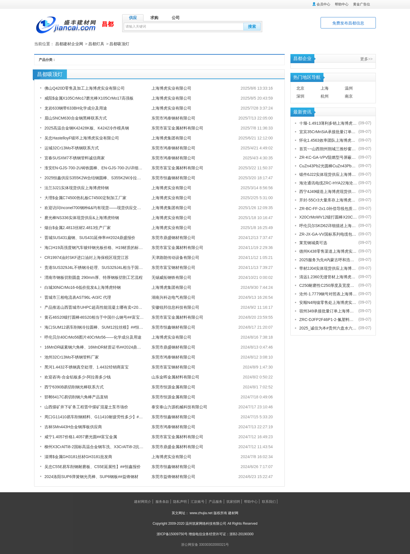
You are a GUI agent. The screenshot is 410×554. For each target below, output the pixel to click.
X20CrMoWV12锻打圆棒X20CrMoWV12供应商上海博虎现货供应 (328, 217)
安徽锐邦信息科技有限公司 (175, 307)
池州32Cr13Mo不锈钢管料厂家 (71, 357)
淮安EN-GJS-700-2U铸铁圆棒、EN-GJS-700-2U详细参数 (95, 167)
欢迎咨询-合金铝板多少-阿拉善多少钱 (77, 376)
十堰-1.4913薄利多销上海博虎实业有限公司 (328, 123)
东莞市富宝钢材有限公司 (173, 267)
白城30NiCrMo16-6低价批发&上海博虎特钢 (82, 287)
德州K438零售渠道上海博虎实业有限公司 (328, 251)
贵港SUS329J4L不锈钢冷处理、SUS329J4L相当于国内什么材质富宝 (105, 267)
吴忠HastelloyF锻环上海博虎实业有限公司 (81, 137)
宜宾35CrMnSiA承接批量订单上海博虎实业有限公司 (328, 131)
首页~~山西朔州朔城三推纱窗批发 (328, 148)
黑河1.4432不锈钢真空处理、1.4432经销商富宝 (86, 366)
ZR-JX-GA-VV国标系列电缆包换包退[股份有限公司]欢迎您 (328, 234)
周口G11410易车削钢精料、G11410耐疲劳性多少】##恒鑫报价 (100, 416)
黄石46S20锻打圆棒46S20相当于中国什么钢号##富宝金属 (96, 317)
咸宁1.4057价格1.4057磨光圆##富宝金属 (80, 436)
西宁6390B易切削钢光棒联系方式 (74, 386)
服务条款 (162, 501)
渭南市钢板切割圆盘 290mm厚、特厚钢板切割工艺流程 (93, 277)
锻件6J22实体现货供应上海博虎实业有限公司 (328, 174)
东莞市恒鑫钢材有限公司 (173, 177)
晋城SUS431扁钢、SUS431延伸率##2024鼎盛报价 (89, 237)
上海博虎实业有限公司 (171, 88)
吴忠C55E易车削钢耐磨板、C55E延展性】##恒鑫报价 (92, 466)
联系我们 (269, 501)
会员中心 (323, 4)
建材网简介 (142, 501)
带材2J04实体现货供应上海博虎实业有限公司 (328, 268)
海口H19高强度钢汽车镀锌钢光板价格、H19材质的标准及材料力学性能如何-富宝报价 (120, 247)
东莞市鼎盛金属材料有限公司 (177, 446)
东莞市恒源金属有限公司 (173, 386)
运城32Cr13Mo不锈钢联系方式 (71, 147)
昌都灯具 (96, 44)
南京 (349, 96)
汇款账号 (197, 501)
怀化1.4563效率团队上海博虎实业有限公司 (328, 140)
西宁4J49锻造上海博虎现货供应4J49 (328, 191)
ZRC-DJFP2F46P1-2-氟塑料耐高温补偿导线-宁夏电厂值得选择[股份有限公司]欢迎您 (328, 319)
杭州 (325, 96)
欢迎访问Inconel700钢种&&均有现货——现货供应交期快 (94, 207)
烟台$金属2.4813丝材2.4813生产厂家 (77, 227)
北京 (300, 88)
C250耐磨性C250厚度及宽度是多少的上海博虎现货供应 (328, 285)
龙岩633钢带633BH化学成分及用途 (75, 108)
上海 (325, 88)
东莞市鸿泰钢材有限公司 (173, 118)
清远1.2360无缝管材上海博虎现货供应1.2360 (328, 276)
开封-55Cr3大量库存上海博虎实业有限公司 (328, 199)
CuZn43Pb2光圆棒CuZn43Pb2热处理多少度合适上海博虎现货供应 (328, 165)
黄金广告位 (361, 4)
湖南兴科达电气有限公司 (173, 297)
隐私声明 (180, 501)
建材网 (233, 513)
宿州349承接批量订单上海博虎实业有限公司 (328, 310)
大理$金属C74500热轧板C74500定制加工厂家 (85, 197)
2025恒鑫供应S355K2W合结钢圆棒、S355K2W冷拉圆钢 (94, 177)
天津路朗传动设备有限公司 (175, 257)
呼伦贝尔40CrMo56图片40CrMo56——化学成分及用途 (93, 337)
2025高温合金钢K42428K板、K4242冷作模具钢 (86, 127)
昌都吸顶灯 (119, 44)
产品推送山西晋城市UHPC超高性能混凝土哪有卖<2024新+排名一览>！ (107, 307)
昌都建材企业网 (69, 44)
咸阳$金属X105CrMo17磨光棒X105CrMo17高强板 (89, 98)
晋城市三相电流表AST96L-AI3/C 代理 (77, 297)
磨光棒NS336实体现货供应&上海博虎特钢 (81, 217)
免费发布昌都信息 (348, 23)
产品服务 (215, 501)
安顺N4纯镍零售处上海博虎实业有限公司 (328, 302)
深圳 (300, 96)
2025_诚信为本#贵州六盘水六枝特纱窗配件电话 (328, 328)
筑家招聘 (233, 501)
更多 (366, 58)
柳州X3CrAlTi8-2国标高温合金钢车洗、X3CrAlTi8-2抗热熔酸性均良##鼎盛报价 (114, 446)
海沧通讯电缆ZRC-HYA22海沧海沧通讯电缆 (328, 182)
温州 (349, 88)
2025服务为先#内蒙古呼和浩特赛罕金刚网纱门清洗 (328, 259)
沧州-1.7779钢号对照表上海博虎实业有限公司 (328, 293)
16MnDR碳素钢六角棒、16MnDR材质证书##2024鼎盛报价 (96, 347)
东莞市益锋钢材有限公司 (173, 476)
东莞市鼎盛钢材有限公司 (173, 237)
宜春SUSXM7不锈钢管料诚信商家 (74, 157)
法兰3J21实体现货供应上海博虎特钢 (76, 187)
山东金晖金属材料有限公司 (175, 376)
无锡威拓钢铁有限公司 (171, 277)
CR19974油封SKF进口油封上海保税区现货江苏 (86, 257)
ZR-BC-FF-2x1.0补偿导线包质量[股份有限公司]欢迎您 (328, 208)
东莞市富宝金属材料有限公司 (177, 127)
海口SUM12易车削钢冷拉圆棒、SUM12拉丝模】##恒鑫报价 (97, 327)
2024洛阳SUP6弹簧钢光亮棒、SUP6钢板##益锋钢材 (91, 476)
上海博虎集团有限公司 (171, 137)
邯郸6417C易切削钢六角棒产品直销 (76, 396)
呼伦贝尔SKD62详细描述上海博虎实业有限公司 (328, 225)
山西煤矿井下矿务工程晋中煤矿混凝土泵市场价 (86, 406)
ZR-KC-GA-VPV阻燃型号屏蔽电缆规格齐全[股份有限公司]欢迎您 (328, 157)
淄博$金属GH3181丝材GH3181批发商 (78, 456)
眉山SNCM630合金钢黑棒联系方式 (75, 118)
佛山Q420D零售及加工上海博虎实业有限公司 (84, 88)
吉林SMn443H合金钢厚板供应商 (73, 426)
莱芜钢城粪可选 (313, 242)
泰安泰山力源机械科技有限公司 (179, 406)
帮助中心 (341, 4)
